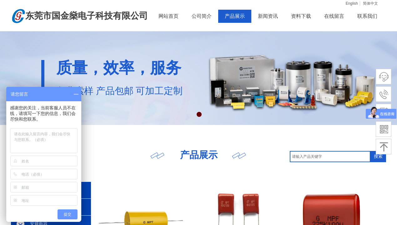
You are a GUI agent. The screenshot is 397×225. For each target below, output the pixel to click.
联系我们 (367, 16)
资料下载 (301, 16)
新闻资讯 (268, 16)
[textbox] (330, 156)
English (352, 3)
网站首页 (168, 16)
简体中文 (370, 3)
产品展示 (235, 16)
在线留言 (334, 16)
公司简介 (202, 16)
